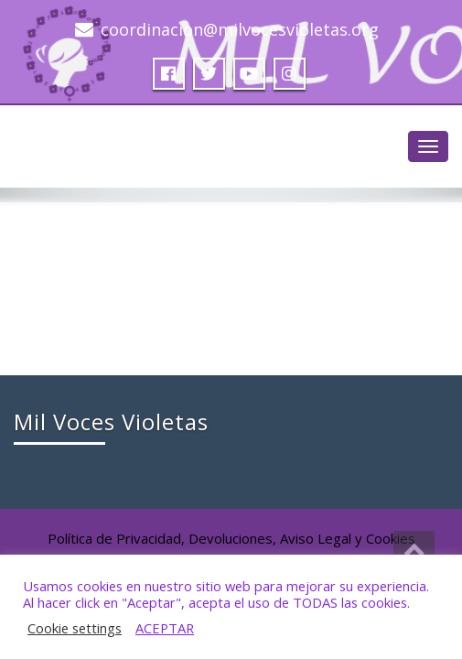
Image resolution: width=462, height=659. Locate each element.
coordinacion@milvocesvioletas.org (240, 29)
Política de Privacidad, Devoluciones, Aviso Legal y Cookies (231, 538)
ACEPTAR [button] (164, 628)
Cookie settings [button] (74, 628)
